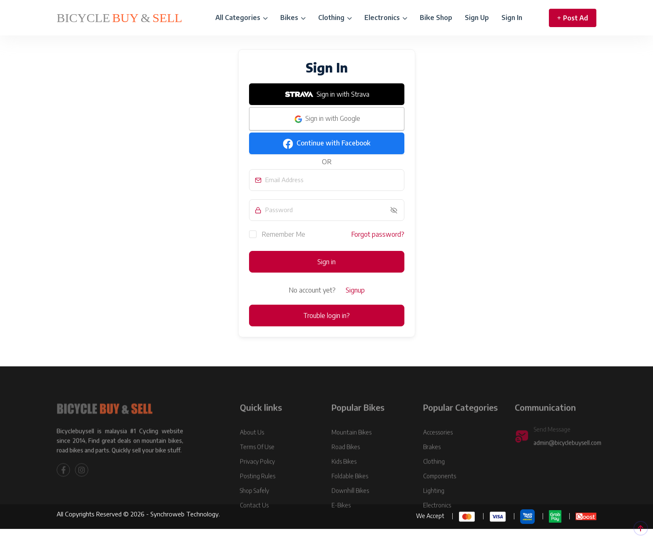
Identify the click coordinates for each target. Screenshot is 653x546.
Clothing (335, 17)
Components (439, 495)
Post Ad (572, 18)
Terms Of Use (257, 466)
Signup (355, 290)
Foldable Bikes (349, 495)
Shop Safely (254, 510)
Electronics (385, 17)
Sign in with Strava (326, 94)
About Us (252, 452)
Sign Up (477, 17)
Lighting (433, 510)
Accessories (438, 452)
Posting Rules (257, 495)
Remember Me (277, 233)
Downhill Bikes (350, 510)
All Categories (241, 17)
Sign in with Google (326, 119)
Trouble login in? (326, 315)
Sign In (511, 17)
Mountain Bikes (351, 452)
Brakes (432, 466)
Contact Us (254, 524)
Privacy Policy (257, 481)
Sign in (326, 262)
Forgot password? (377, 234)
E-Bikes (341, 524)
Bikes (293, 17)
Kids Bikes (343, 481)
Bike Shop (436, 17)
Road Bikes (345, 466)
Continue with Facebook (326, 144)
